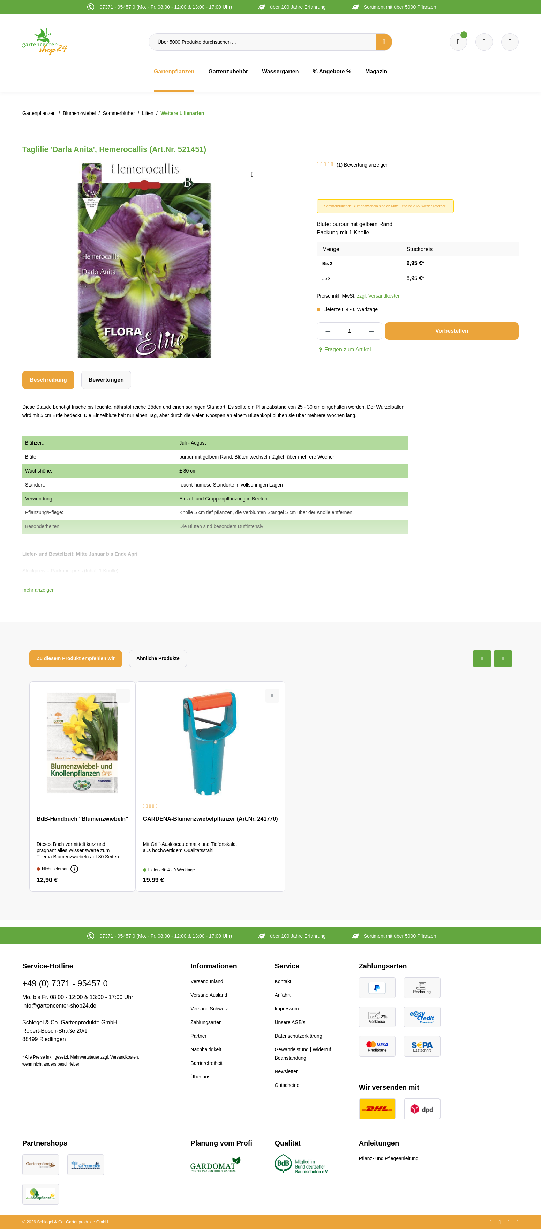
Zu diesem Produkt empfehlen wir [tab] (76, 658)
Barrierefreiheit (206, 1063)
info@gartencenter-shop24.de (59, 1006)
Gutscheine (287, 1085)
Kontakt (283, 981)
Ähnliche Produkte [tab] (158, 658)
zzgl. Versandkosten (378, 296)
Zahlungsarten (206, 1022)
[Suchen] (384, 42)
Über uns (200, 1077)
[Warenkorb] (484, 42)
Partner (198, 1036)
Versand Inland (206, 981)
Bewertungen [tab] (106, 380)
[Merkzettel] (458, 42)
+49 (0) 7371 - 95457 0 (65, 983)
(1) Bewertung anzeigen (363, 165)
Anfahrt (282, 995)
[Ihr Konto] (510, 42)
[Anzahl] (349, 331)
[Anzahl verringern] (328, 331)
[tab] (48, 380)
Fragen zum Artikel (344, 349)
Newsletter (286, 1071)
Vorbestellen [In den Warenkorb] (451, 331)
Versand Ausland (208, 995)
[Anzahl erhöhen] (371, 331)
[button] (38, 590)
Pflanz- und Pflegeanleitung (389, 1158)
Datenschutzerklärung (298, 1036)
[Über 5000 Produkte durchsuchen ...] (262, 42)
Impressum (287, 1008)
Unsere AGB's (290, 1022)
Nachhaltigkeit (205, 1049)
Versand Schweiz (209, 1008)
